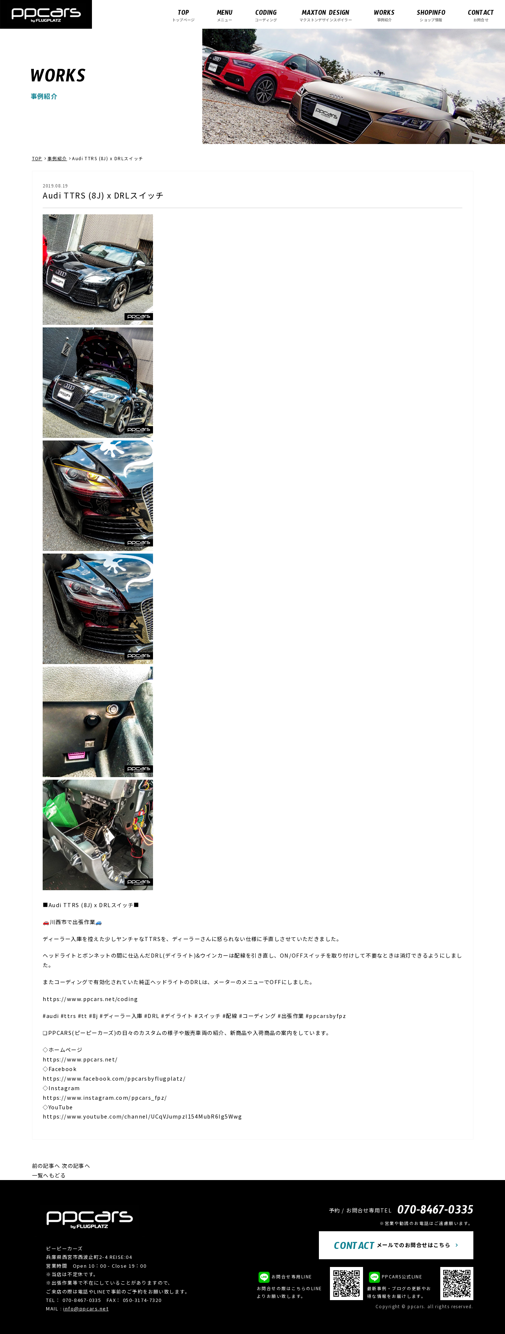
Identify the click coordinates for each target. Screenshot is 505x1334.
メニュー (224, 15)
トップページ (183, 15)
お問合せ (481, 15)
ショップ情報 (431, 15)
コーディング (266, 15)
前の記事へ (46, 1165)
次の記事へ (76, 1165)
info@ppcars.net (86, 1308)
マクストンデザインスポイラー (325, 15)
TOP (37, 158)
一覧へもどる (49, 1175)
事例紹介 (384, 15)
